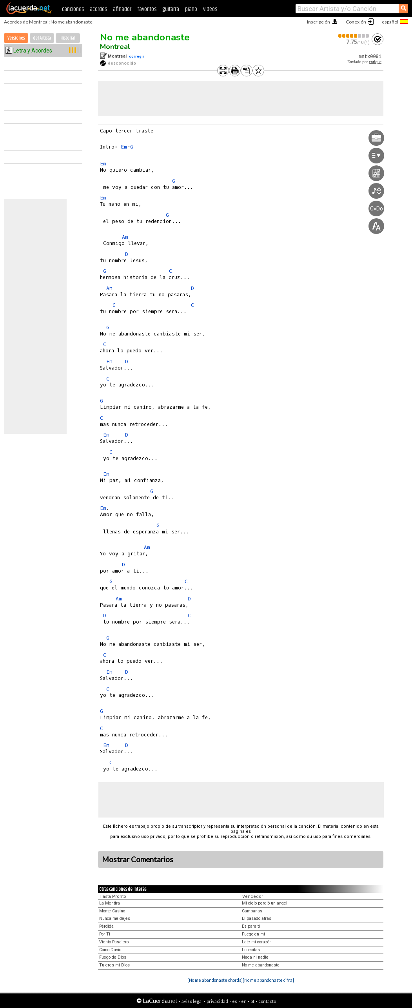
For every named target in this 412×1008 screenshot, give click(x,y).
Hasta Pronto (113, 896)
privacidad (217, 1001)
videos (210, 9)
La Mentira (109, 903)
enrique (375, 62)
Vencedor (252, 896)
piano (191, 9)
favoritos (146, 9)
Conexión (356, 22)
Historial (67, 38)
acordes (98, 9)
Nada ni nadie (255, 957)
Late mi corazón (257, 942)
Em (124, 146)
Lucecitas (251, 949)
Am (125, 237)
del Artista (42, 38)
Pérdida (106, 926)
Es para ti (251, 926)
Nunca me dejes (114, 918)
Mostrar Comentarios (137, 859)
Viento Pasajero (114, 942)
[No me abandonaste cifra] (268, 980)
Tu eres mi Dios (114, 965)
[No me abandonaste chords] (215, 980)
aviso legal (192, 1001)
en (244, 1001)
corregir (136, 56)
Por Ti (104, 934)
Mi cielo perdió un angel (264, 903)
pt (252, 1001)
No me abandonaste (145, 37)
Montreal (115, 46)
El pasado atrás (256, 918)
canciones (73, 9)
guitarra (170, 9)
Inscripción (318, 22)
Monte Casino (112, 911)
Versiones (16, 38)
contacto (267, 1001)
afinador (122, 9)
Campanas (252, 911)
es (234, 1001)
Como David (110, 949)
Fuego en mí (253, 934)
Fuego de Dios (112, 957)
